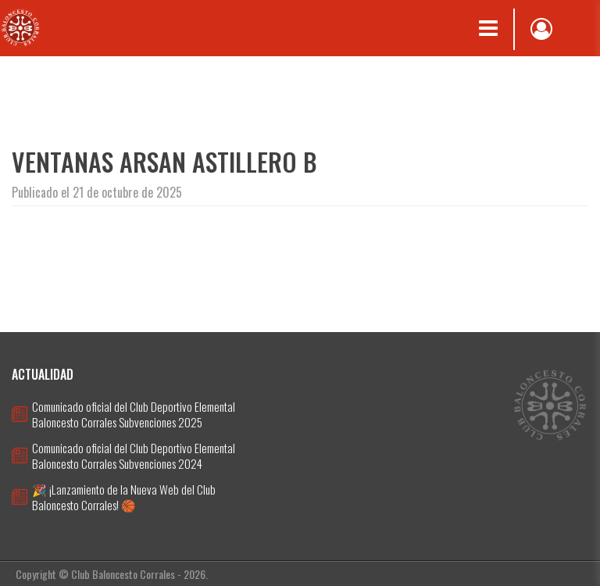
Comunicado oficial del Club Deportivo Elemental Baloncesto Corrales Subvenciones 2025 (133, 414)
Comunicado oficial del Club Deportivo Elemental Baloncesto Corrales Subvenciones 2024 (133, 455)
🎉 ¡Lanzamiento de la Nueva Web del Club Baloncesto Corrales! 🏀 (124, 497)
